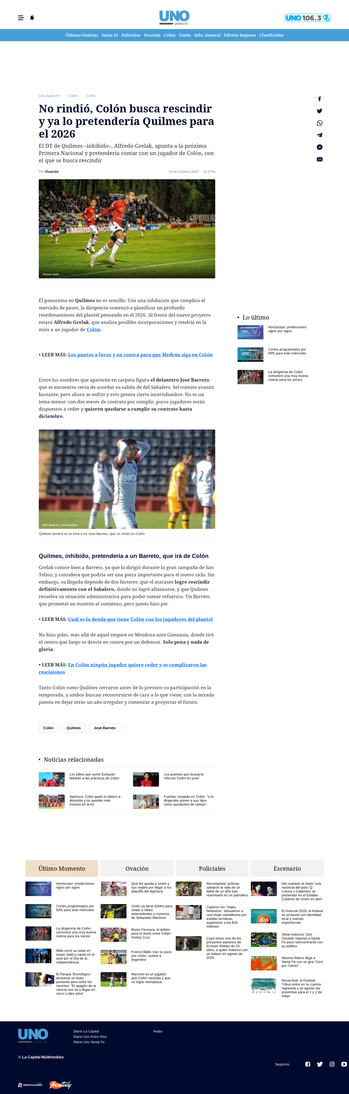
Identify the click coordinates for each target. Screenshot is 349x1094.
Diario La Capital (86, 1029)
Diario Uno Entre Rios (90, 1034)
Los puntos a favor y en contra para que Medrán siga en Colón (140, 355)
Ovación (152, 35)
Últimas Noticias (81, 35)
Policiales (131, 35)
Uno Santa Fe (49, 95)
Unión (185, 35)
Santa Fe (110, 35)
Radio (157, 1029)
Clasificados (271, 35)
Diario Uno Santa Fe (89, 1040)
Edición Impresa (240, 35)
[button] (21, 18)
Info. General (207, 35)
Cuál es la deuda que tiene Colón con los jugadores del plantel (140, 619)
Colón (169, 35)
